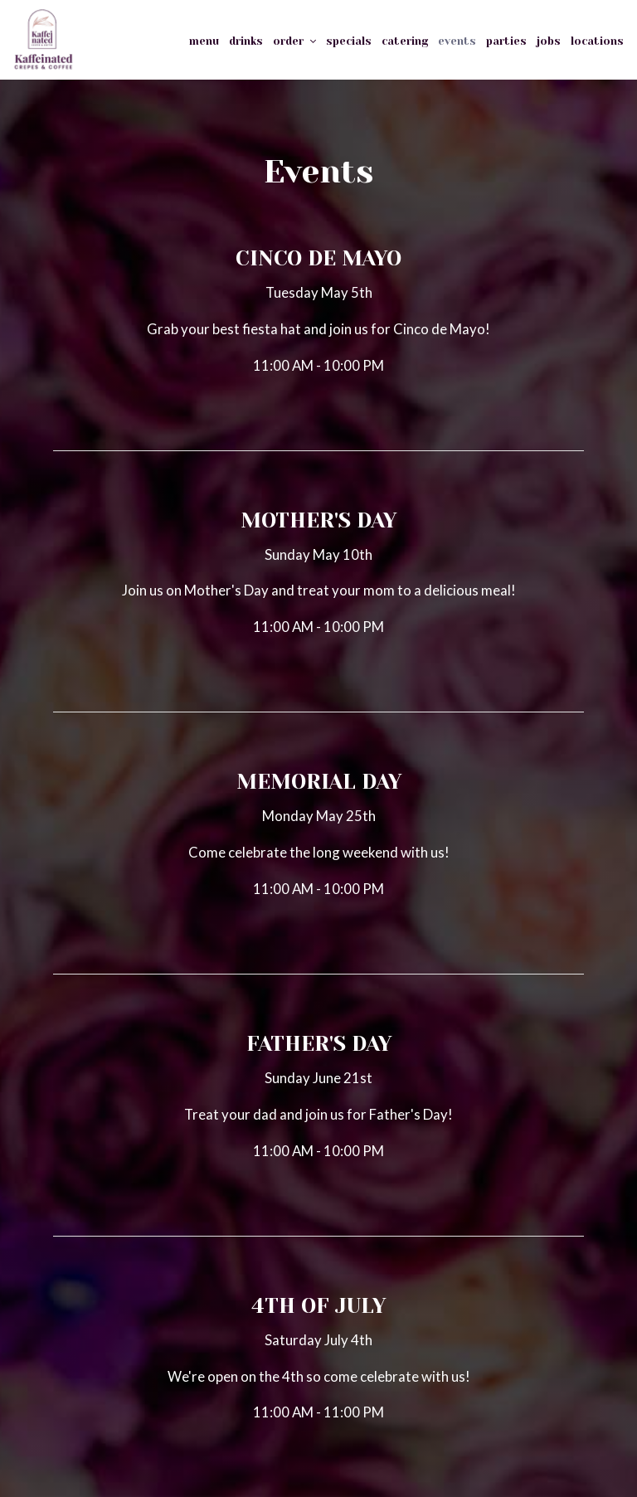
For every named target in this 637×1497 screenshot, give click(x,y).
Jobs (549, 41)
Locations (597, 41)
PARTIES (506, 41)
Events (457, 41)
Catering (405, 41)
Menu (204, 41)
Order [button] (294, 41)
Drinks (246, 41)
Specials (349, 41)
